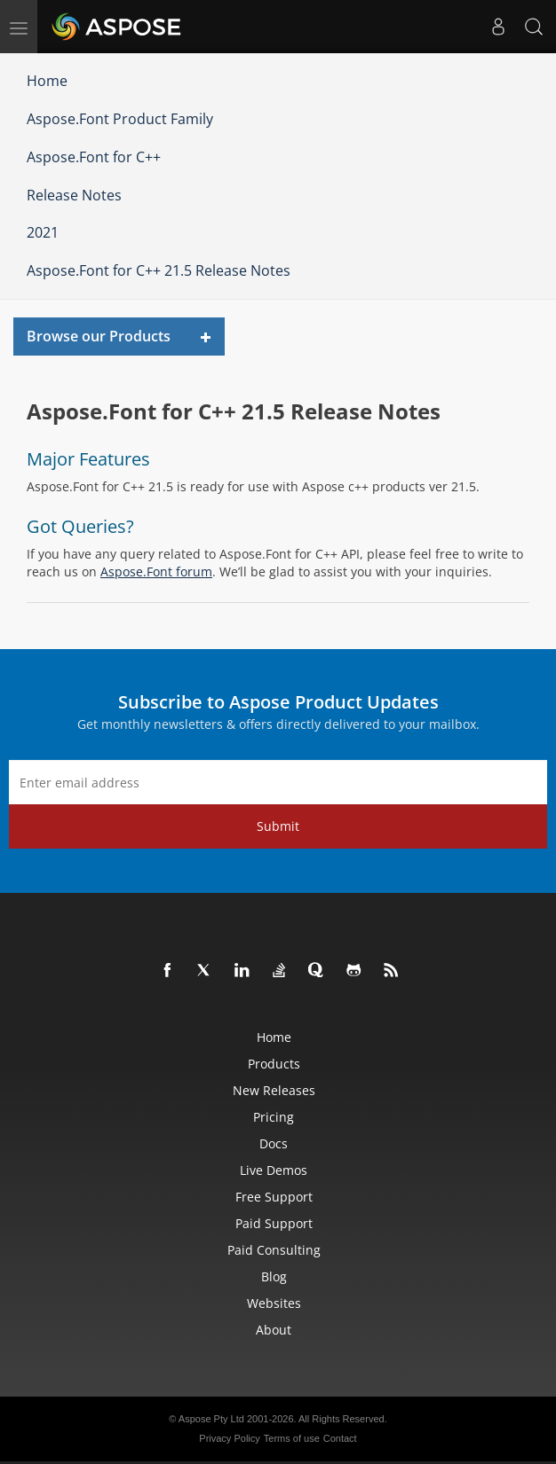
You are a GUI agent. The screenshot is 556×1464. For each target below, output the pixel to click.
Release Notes (74, 195)
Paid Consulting (274, 1249)
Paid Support (274, 1223)
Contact (340, 1438)
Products (274, 1063)
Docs (273, 1143)
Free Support (274, 1196)
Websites (274, 1303)
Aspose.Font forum (156, 571)
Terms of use (292, 1438)
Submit (278, 826)
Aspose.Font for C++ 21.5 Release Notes (158, 270)
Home (47, 80)
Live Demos (273, 1170)
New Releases (274, 1090)
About (273, 1329)
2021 (43, 232)
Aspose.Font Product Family (120, 119)
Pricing (273, 1116)
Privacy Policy (229, 1438)
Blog (274, 1276)
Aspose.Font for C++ (94, 157)
